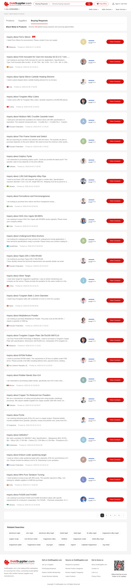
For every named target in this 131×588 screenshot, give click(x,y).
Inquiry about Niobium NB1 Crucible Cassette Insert (30, 116)
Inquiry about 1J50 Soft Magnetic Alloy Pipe (26, 176)
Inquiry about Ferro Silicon (21, 37)
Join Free (124, 4)
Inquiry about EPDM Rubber (19, 355)
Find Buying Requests (49, 568)
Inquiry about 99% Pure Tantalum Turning (25, 475)
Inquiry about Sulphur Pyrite (19, 156)
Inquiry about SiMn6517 (17, 435)
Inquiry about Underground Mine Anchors (25, 236)
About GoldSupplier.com (99, 564)
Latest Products (70, 576)
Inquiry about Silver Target (18, 276)
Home (6, 14)
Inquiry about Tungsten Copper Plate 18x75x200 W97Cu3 (33, 335)
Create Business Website (50, 576)
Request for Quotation (73, 564)
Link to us (95, 572)
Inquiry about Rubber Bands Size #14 (24, 375)
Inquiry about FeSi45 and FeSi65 (22, 495)
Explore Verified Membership (51, 572)
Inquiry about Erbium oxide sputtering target (26, 455)
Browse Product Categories (74, 568)
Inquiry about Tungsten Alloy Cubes (23, 97)
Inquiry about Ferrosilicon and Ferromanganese (28, 196)
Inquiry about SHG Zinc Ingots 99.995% (25, 216)
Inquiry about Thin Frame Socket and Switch (27, 136)
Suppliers (22, 20)
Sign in (117, 4)
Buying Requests (39, 20)
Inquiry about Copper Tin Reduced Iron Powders (28, 395)
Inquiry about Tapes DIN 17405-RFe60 (24, 256)
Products (10, 20)
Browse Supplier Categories (74, 572)
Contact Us (95, 568)
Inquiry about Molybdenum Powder (22, 315)
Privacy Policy (96, 576)
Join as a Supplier (47, 564)
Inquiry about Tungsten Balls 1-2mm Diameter (27, 296)
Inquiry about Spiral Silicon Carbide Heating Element (30, 77)
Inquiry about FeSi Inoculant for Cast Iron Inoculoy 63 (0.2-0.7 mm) (39, 57)
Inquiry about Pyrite (15, 415)
